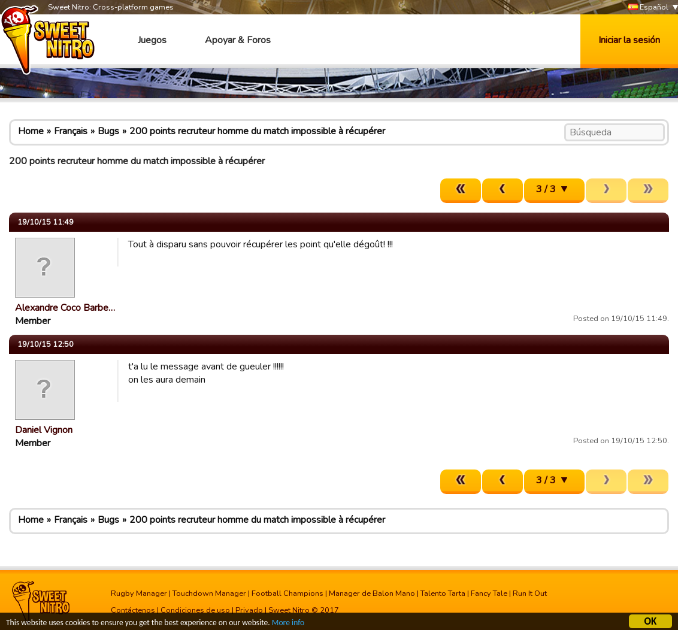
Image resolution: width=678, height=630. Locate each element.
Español (648, 7)
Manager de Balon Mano (372, 593)
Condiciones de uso (195, 610)
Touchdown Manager (209, 593)
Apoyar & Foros (238, 40)
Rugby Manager (139, 593)
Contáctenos (133, 610)
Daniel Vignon (43, 430)
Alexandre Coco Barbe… (65, 307)
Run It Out (530, 593)
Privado (249, 610)
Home (31, 131)
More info (288, 624)
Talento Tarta (442, 593)
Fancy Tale (489, 593)
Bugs (108, 131)
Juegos (152, 40)
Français (70, 131)
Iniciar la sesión (629, 40)
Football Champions (287, 593)
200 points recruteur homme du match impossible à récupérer (257, 131)
